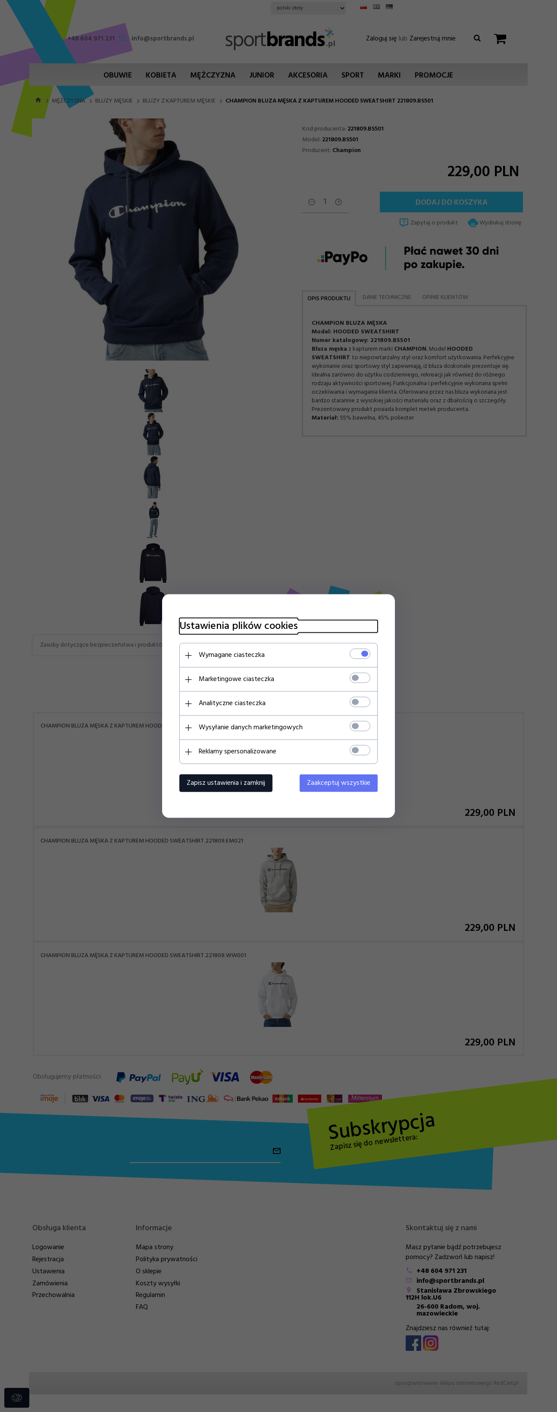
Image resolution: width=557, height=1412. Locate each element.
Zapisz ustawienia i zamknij (226, 783)
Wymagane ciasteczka (232, 655)
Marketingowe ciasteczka (236, 679)
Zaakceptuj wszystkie (338, 783)
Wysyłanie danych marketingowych (251, 727)
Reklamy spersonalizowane (237, 751)
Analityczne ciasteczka (232, 703)
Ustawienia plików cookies (238, 626)
